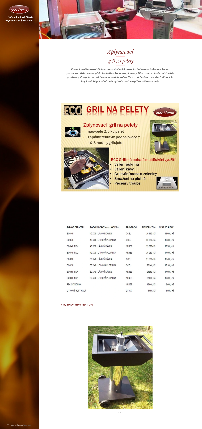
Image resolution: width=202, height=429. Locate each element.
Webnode (27, 425)
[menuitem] (19, 210)
